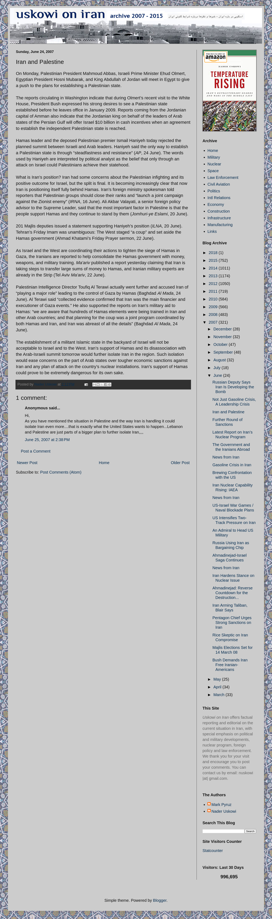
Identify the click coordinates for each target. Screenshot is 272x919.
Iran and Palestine (228, 412)
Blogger (160, 900)
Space (213, 171)
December (223, 329)
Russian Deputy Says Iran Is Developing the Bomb (233, 387)
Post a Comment (35, 451)
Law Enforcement (222, 177)
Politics (213, 191)
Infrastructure (219, 218)
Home (104, 462)
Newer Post (27, 462)
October (221, 344)
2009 (214, 307)
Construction (218, 211)
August (220, 360)
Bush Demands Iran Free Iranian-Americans (230, 665)
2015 (214, 260)
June (218, 375)
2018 (214, 252)
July (217, 367)
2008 (214, 314)
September (223, 352)
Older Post (180, 462)
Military (213, 157)
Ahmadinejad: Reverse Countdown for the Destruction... (232, 593)
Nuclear (214, 164)
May (217, 679)
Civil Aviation (218, 184)
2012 (214, 283)
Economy (215, 204)
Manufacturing (220, 225)
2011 (214, 291)
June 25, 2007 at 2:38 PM (47, 439)
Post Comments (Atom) (60, 472)
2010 (214, 299)
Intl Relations (219, 198)
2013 (214, 276)
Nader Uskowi (223, 811)
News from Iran (225, 457)
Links (212, 231)
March (219, 695)
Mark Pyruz (221, 804)
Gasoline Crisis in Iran (231, 465)
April (218, 687)
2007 (214, 322)
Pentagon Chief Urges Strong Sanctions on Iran (232, 622)
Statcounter (213, 850)
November (223, 337)
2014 (214, 268)
